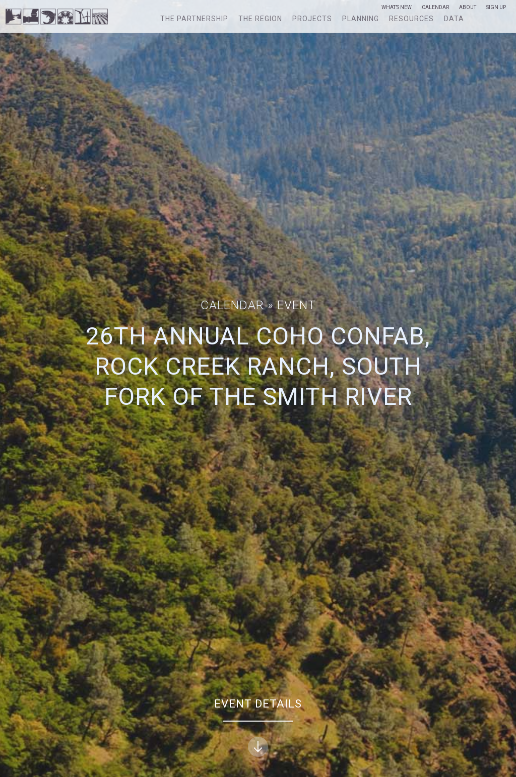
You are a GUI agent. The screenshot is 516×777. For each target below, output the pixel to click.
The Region (260, 19)
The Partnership (194, 19)
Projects (312, 19)
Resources (411, 19)
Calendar (435, 7)
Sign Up (496, 7)
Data (454, 19)
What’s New (396, 7)
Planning (360, 19)
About (467, 7)
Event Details (258, 727)
